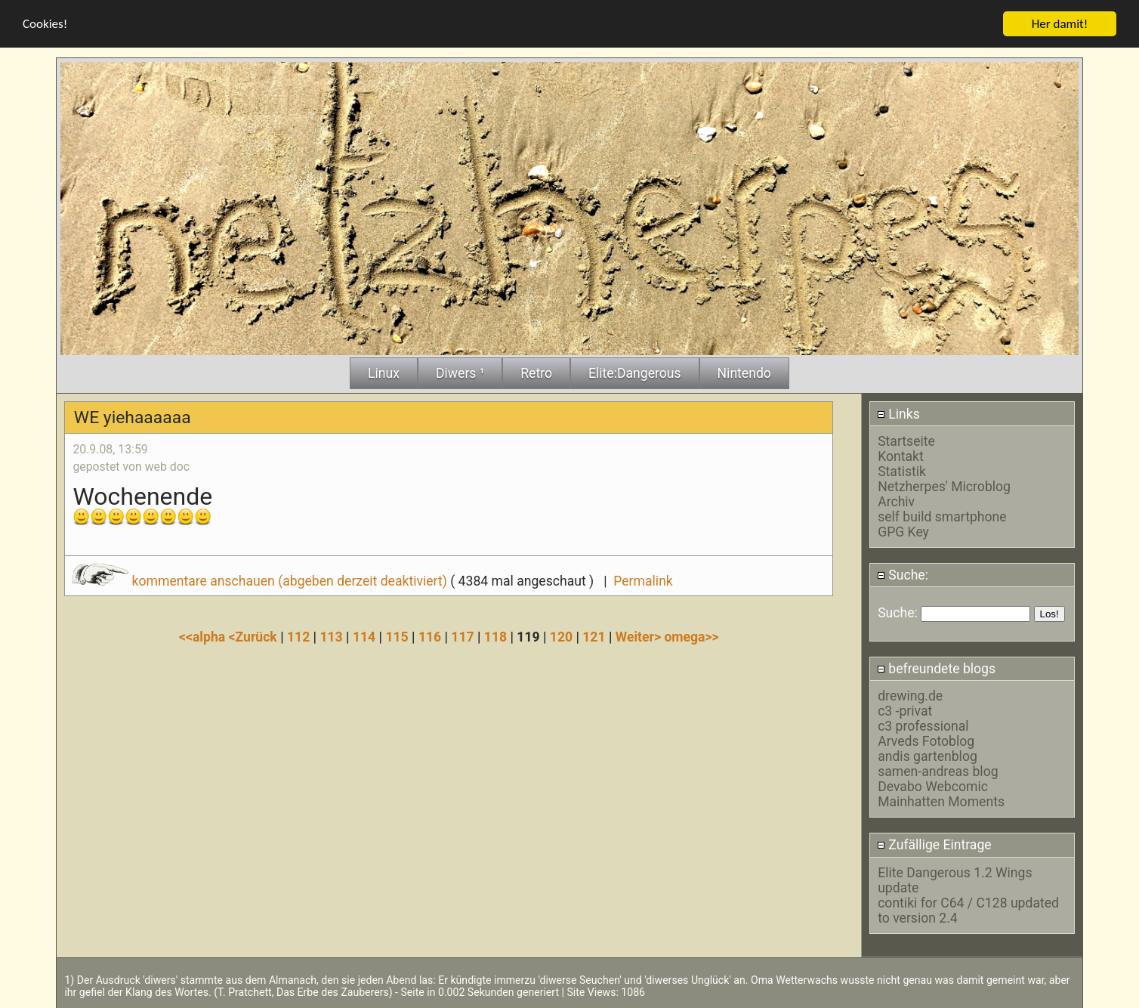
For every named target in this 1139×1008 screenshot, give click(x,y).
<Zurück (255, 636)
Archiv (896, 501)
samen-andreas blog (938, 770)
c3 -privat (905, 710)
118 (495, 636)
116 (429, 636)
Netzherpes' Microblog (944, 485)
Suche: (902, 574)
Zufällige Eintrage (934, 844)
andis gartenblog (927, 755)
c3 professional (923, 725)
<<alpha (204, 636)
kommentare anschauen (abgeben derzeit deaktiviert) (261, 580)
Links (898, 413)
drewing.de (910, 695)
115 (396, 636)
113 (330, 636)
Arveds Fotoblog (926, 740)
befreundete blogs (936, 668)
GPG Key (903, 531)
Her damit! (1060, 23)
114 (364, 636)
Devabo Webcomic (933, 785)
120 (561, 636)
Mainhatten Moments (941, 801)
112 (298, 636)
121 (593, 636)
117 (462, 636)
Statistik (902, 470)
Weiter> (640, 636)
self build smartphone (942, 516)
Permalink (642, 580)
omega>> (691, 636)
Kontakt (901, 455)
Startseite (906, 440)
